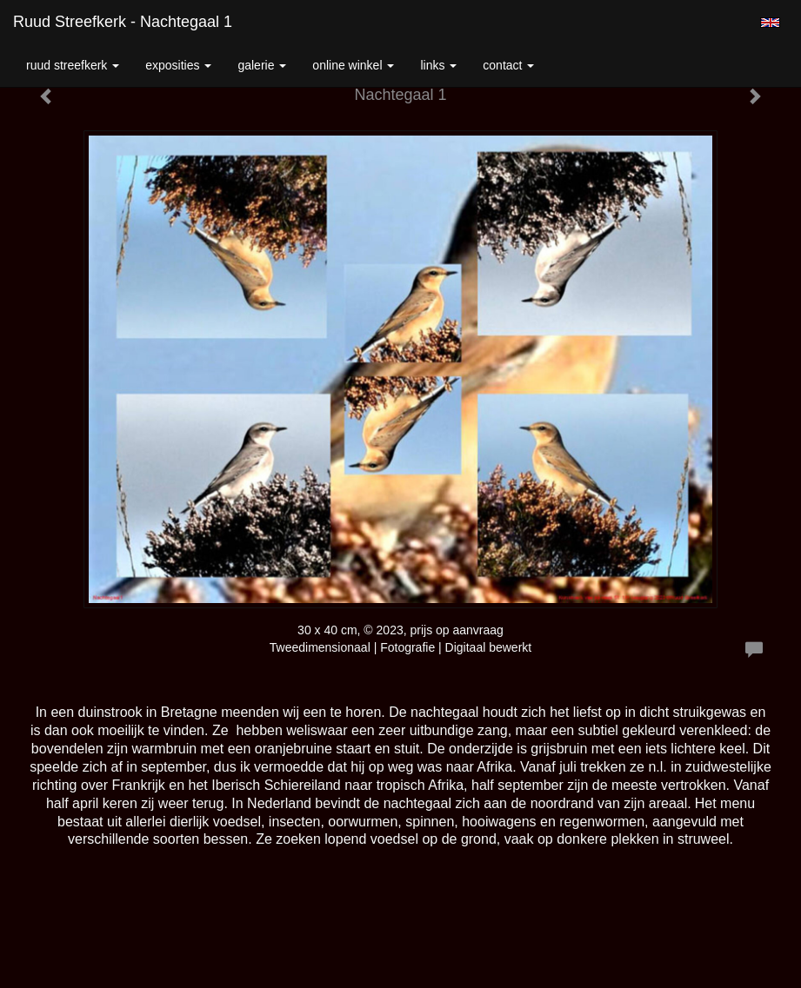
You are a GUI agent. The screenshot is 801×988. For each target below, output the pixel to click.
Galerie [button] (261, 65)
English (770, 22)
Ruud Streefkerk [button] (72, 65)
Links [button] (438, 65)
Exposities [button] (178, 65)
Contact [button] (508, 65)
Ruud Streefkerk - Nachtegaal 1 (122, 21)
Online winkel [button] (353, 65)
